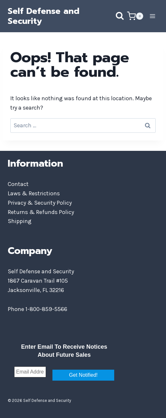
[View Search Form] (113, 16)
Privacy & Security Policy (40, 202)
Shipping (20, 221)
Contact (18, 184)
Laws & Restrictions (34, 193)
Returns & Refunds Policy (41, 212)
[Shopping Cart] (135, 16)
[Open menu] (152, 16)
